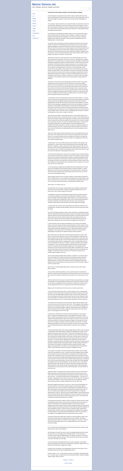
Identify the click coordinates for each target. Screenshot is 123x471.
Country (34, 25)
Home (33, 13)
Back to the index (68, 463)
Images (34, 28)
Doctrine (34, 23)
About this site (35, 38)
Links (33, 35)
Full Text (34, 21)
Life (33, 16)
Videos (33, 30)
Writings (34, 18)
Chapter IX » (71, 459)
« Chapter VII (65, 459)
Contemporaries (35, 33)
